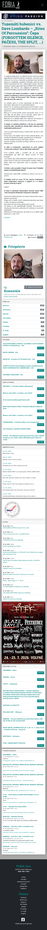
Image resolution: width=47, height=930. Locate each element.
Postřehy (23, 909)
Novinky (23, 879)
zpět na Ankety (8, 21)
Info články (23, 904)
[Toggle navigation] (42, 5)
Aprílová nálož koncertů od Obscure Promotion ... (19, 573)
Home (23, 877)
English (23, 913)
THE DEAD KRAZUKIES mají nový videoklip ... (17, 592)
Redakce (23, 888)
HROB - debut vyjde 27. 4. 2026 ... (14, 579)
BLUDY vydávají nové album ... (12, 545)
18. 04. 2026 (7, 494)
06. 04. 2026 (7, 451)
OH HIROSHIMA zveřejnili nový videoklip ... (16, 586)
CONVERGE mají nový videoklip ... (13, 539)
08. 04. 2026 (7, 457)
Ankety (23, 906)
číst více (40, 348)
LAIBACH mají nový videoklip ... (13, 567)
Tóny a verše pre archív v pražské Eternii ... (16, 533)
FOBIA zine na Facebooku (23, 921)
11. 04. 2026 (7, 481)
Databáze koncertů (23, 882)
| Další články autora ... (13, 236)
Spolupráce (23, 886)
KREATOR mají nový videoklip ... (13, 598)
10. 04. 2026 (7, 463)
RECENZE (7, 217)
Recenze (23, 897)
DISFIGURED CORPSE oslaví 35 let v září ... (16, 527)
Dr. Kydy (23, 911)
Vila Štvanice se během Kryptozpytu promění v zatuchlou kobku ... (21, 560)
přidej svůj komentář (34, 287)
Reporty (23, 902)
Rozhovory (23, 900)
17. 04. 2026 (7, 488)
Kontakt (23, 884)
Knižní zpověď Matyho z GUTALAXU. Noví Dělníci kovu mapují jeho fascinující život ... (23, 552)
